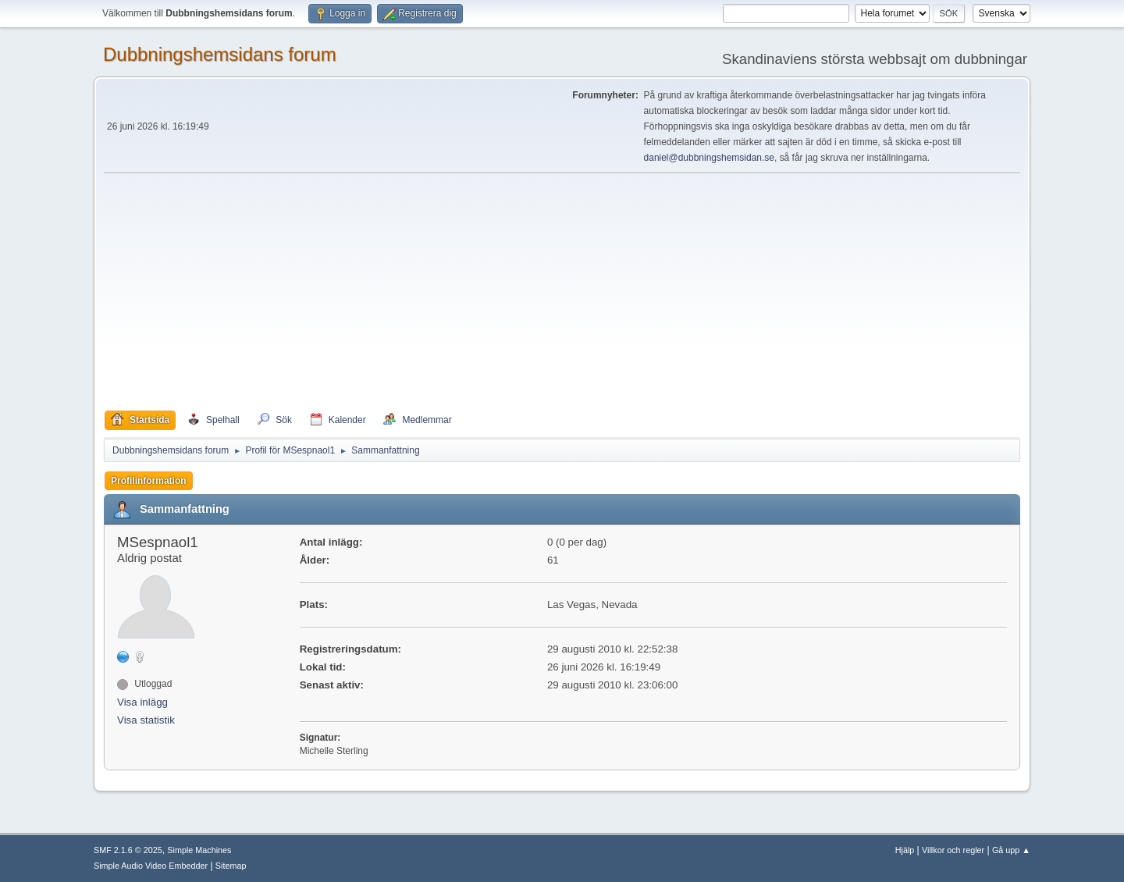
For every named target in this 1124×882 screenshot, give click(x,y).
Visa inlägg (142, 702)
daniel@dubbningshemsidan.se (709, 157)
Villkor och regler (953, 850)
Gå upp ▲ (1011, 850)
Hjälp (905, 850)
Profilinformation (149, 480)
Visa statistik (146, 720)
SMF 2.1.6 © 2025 (128, 850)
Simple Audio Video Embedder (151, 865)
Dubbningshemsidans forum (219, 54)
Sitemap (231, 865)
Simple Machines (199, 850)
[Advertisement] (562, 292)
